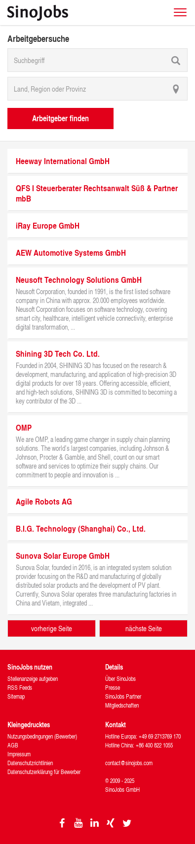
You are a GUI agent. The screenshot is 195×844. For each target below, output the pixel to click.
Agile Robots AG (44, 501)
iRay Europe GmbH (47, 225)
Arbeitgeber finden (60, 118)
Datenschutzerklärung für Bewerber (43, 772)
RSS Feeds (19, 687)
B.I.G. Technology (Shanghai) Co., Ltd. (81, 528)
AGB (12, 745)
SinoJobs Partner (123, 696)
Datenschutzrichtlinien (30, 763)
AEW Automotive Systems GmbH (71, 252)
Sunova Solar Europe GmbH (63, 555)
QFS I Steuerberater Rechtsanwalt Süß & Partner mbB (97, 193)
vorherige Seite (51, 628)
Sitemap (16, 696)
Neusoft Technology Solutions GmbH (79, 279)
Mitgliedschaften (122, 705)
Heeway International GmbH (63, 161)
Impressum (19, 754)
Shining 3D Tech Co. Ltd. (58, 353)
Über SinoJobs (120, 679)
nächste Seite (143, 628)
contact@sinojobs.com (129, 763)
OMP (24, 427)
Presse (112, 687)
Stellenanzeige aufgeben (32, 679)
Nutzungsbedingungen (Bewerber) (42, 736)
